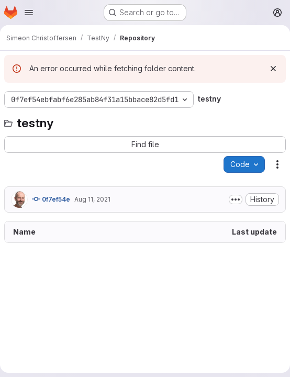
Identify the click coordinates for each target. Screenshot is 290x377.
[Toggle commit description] (235, 199)
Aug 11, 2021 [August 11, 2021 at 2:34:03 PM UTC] (92, 199)
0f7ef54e (51, 199)
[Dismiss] (273, 68)
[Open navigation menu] (28, 12)
